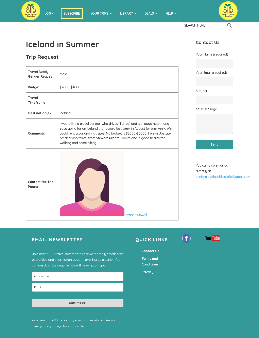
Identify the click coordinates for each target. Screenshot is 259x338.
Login (49, 13)
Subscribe (72, 13)
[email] (77, 287)
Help (169, 13)
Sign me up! (77, 303)
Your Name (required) (212, 54)
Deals (149, 13)
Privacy (147, 272)
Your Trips (99, 13)
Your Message (206, 109)
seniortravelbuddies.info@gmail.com (223, 177)
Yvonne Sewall (103, 215)
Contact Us (150, 251)
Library (126, 13)
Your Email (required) (211, 73)
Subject (201, 91)
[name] (77, 276)
